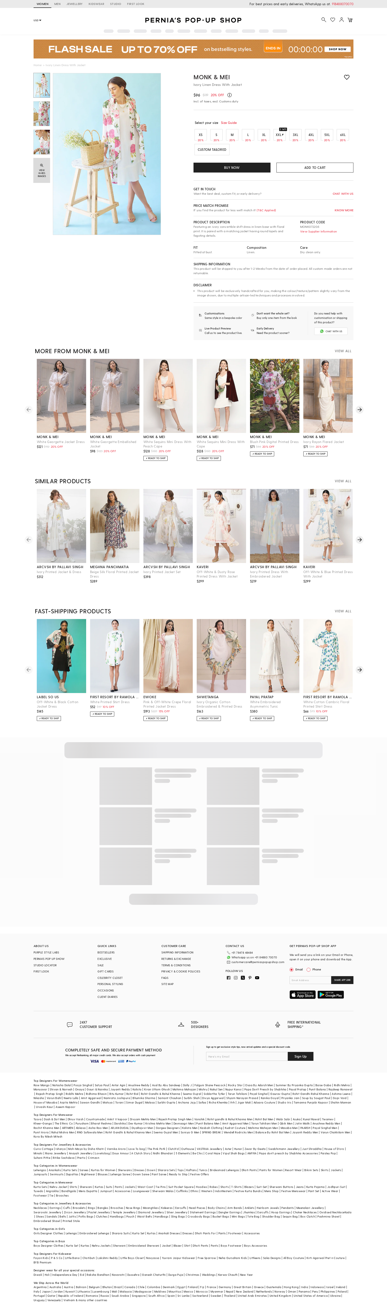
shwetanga (208, 701)
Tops (180, 1174)
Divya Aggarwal (213, 1102)
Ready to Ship (178, 1178)
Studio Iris (284, 1106)
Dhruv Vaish (75, 1123)
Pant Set (313, 1195)
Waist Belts (144, 1220)
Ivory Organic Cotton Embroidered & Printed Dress (219, 708)
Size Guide (229, 122)
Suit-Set (261, 1190)
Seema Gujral (192, 1097)
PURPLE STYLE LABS (46, 956)
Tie (51, 1199)
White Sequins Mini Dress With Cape (221, 448)
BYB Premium (42, 1266)
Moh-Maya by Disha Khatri (86, 1153)
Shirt (187, 1249)
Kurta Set (138, 1237)
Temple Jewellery (124, 1216)
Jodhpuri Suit (336, 1190)
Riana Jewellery (55, 1157)
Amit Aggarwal (91, 1102)
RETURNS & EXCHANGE (176, 963)
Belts (62, 1220)
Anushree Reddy (139, 1089)
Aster (228, 1153)
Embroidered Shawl (47, 1224)
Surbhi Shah (192, 1102)
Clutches (101, 1220)
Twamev (327, 1123)
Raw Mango (42, 1089)
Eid (82, 1278)
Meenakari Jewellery (310, 1211)
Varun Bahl (54, 1102)
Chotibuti (88, 1261)
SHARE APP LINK (342, 984)
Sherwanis (125, 1174)
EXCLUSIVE (104, 963)
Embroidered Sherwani (143, 1249)
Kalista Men (189, 1131)
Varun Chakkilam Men (335, 1136)
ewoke (149, 701)
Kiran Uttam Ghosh (157, 1093)
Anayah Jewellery (81, 1157)
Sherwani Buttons (281, 1190)
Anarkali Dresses (169, 1237)
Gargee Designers (168, 1131)
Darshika (120, 1127)
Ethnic (195, 1195)
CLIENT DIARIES (107, 1001)
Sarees (83, 1174)
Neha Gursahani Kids (233, 1261)
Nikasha (39, 1102)
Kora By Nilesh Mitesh (48, 1140)
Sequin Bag (290, 1220)
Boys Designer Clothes (48, 1249)
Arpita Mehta (68, 1106)
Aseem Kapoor (65, 1110)
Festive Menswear (293, 1195)
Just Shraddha (312, 1153)
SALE (100, 969)
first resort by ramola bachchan (114, 701)
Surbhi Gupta (166, 1106)
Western (206, 1195)
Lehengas (40, 1174)
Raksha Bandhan (98, 1278)
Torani (119, 1106)
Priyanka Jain (290, 1102)
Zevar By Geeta (255, 1153)
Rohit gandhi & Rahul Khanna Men (229, 1123)
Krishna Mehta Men (158, 1127)
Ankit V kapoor (117, 1123)
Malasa (150, 1106)
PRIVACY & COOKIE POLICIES (180, 975)
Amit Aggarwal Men (235, 1127)
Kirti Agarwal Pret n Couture (326, 1261)
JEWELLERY (74, 3)
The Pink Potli (156, 1153)
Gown (151, 1174)
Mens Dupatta (88, 1195)
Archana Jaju (187, 1106)
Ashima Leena (341, 1097)
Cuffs (66, 1211)
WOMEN (42, 3)
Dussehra (133, 1278)
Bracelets (79, 1211)
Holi (47, 1278)
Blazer (178, 1249)
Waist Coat (145, 1190)
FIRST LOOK (135, 3)
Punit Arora (41, 1136)
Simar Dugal (134, 1106)
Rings (91, 1211)
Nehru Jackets (101, 1249)
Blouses (103, 1178)
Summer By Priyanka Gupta (294, 1089)
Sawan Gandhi (90, 1106)
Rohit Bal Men (264, 1123)
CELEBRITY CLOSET (110, 982)
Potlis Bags (85, 1220)
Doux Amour (120, 1157)
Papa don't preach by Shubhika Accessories (288, 1157)
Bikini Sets (311, 1174)
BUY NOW (232, 167)
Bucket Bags (221, 1220)
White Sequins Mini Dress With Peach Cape (167, 448)
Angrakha (52, 1195)
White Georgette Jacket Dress (61, 446)
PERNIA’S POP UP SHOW (49, 963)
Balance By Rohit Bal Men (272, 1136)
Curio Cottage (43, 1153)
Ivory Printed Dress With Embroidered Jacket (269, 578)
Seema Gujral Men (166, 1136)
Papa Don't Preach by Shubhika (265, 1093)
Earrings (55, 1211)
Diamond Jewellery (151, 1216)
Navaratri (118, 1278)
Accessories (122, 1195)
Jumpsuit (106, 1195)
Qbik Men (286, 1127)
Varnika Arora (116, 1153)
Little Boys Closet (132, 1261)
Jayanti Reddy (120, 1093)
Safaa (202, 1106)
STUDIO (115, 3)
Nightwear (88, 1178)
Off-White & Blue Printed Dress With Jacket (328, 578)
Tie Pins (160, 1190)
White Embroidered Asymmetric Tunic (265, 708)
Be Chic (198, 1157)
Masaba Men (289, 1131)
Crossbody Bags (199, 1220)
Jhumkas (249, 1216)
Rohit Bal (132, 1097)
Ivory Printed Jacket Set (162, 576)
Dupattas (72, 1178)
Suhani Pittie (42, 1161)
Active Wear (330, 1195)
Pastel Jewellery (99, 1216)
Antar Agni (119, 1089)
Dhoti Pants (249, 1174)
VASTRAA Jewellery (209, 1153)
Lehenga (71, 1237)
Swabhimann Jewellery (284, 1153)
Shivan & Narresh (61, 1093)
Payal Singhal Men (325, 1131)
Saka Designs (272, 1261)
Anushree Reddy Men (326, 1127)
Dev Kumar (135, 1127)
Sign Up (300, 1060)
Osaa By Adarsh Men (259, 1089)
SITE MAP (167, 988)
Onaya (79, 1093)
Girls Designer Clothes (48, 1237)
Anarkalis (55, 1174)
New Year (246, 1278)
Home (38, 65)
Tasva (37, 1123)
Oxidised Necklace (332, 1216)
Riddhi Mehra (74, 1097)
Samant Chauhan (169, 1102)
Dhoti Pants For (205, 1237)
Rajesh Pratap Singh (49, 1097)
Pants (118, 1190)
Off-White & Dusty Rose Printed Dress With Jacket (217, 578)
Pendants (287, 1211)
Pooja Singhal (83, 1089)
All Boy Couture (293, 1261)
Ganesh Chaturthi (154, 1278)
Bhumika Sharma (144, 1102)
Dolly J (187, 1089)
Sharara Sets (166, 1174)
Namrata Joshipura (117, 1102)
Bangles (102, 1211)
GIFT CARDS (105, 975)
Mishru (203, 1093)
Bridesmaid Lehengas (224, 1174)
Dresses (139, 1174)
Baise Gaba (323, 1089)
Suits (109, 1190)
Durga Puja (175, 1278)
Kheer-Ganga (43, 1127)
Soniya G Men (190, 1136)
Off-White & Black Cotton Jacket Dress (57, 708)
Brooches (62, 1199)
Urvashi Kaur (44, 1110)
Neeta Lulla (71, 1102)
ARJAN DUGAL (120, 1131)
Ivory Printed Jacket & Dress (59, 576)
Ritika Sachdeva (64, 1161)
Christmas (192, 1278)
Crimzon (93, 1161)
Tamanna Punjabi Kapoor (311, 1106)
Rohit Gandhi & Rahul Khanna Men (128, 1136)
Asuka (297, 1123)
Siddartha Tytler (214, 1097)
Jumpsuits (40, 1178)
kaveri (203, 571)
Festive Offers (199, 1178)
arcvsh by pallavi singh (60, 571)
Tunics (203, 1174)
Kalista (137, 1093)
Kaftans (191, 1174)
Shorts (224, 1190)
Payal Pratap (298, 1093)
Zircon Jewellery (75, 1216)
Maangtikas (151, 1211)
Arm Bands (234, 1211)
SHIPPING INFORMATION (177, 956)
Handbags (117, 1220)
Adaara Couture (264, 1106)
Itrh (232, 1106)
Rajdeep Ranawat (341, 1093)
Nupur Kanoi (233, 1093)
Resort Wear (293, 1174)
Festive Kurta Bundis (248, 1195)
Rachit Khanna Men (46, 1131)
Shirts (73, 1190)
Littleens (255, 1261)
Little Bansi (72, 1261)
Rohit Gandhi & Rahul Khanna (160, 1097)
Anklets (249, 1211)
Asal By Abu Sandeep (166, 1089)
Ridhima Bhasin (96, 1097)
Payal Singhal (259, 1097)
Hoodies (201, 1190)
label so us (48, 701)
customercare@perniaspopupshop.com (252, 965)
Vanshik (199, 1123)
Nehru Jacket (58, 1190)
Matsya (108, 1106)
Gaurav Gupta (280, 1097)
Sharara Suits (121, 1237)
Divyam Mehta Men (143, 1123)
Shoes (40, 1220)
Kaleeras (167, 1211)
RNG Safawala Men (90, 1136)
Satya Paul (102, 1089)
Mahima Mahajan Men (263, 1131)
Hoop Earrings (280, 1216)
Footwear (40, 1199)
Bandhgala (68, 1195)
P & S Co (56, 1261)
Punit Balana (317, 1093)
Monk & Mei (212, 76)
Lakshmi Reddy (107, 1261)
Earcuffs (180, 1211)
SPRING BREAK (211, 1136)
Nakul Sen (216, 1093)
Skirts (324, 1174)
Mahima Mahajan (184, 1093)
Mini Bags (238, 1220)
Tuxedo (38, 1195)
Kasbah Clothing (211, 1131)
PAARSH (305, 1131)
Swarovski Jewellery (47, 1216)
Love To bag (136, 1153)
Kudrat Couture (235, 1131)
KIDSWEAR (96, 3)
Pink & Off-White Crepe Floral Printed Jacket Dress (167, 708)
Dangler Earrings (229, 1216)
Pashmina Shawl (328, 1220)
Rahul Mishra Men (63, 1136)
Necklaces (40, 1211)
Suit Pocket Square (181, 1190)
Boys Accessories (255, 1249)
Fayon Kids (41, 1261)
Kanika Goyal (270, 1102)
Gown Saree (141, 1178)
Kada (348, 1216)
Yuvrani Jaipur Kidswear (178, 1261)
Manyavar (40, 1093)
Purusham (82, 1127)
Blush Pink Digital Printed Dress (274, 446)
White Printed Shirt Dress (110, 706)
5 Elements (183, 1157)
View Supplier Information (318, 231)
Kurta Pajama (315, 1190)
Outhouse (187, 1153)
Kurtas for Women (103, 1174)
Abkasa (81, 1131)
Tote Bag (253, 1220)
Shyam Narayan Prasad (242, 1102)
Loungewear (141, 1195)
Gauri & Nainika (97, 1093)
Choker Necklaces (305, 1216)
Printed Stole (71, 1224)
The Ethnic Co (64, 1127)
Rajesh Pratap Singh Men (175, 1123)
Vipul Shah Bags (234, 1157)
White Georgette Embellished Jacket (113, 448)
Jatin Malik (302, 1127)
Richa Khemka (218, 1106)
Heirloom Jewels (268, 1211)
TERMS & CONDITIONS (176, 969)
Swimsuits (57, 1178)
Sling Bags (178, 1220)
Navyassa (152, 1261)
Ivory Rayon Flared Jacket (323, 446)
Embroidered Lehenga (94, 1237)
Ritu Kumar (116, 1097)
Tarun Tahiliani (237, 1097)
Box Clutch (307, 1220)
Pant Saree (159, 1178)
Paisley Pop (328, 1157)
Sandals (51, 1220)
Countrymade (95, 1123)
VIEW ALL (343, 355)
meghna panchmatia (109, 571)
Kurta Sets (70, 1174)
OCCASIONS (105, 994)
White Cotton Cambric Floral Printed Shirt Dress (326, 708)
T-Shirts (236, 1190)
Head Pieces (197, 1211)
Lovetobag (102, 1157)
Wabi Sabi (283, 1123)
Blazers (249, 1190)
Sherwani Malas (163, 1195)
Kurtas (99, 1190)
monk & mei (47, 441)
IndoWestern (223, 1195)
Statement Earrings (203, 1216)
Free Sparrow (207, 1261)
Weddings (208, 1278)
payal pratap (262, 701)
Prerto (81, 1161)
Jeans (300, 1190)
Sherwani (86, 1190)
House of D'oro (334, 1153)
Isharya (61, 1153)
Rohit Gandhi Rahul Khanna (310, 1097)
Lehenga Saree (120, 1178)
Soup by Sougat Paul (316, 1102)
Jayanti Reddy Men (305, 1136)
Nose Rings (133, 1211)
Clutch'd (173, 1153)
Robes (214, 1190)
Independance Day (64, 1278)
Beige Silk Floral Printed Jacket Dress (114, 578)
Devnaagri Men (184, 1127)
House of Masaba (45, 1106)
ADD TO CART (315, 167)
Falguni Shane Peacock (210, 1089)
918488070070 (342, 4)
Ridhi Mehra (342, 1089)
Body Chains (216, 1211)
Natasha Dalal (61, 1089)
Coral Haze (212, 1157)
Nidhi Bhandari (163, 1157)
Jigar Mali (244, 1106)
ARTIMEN (67, 1131)
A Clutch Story (141, 1157)
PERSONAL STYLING (110, 988)
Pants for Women (271, 1174)
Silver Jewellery (177, 1216)
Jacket (166, 1249)
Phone (316, 973)
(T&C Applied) (266, 210)
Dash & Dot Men (54, 1123)
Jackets (336, 1174)
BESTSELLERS (106, 956)
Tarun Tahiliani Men (264, 1127)
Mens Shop (271, 1195)
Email (296, 973)
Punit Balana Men (207, 1127)
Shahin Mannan (340, 1106)
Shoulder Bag (271, 1220)
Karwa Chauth (228, 1278)
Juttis (72, 1220)
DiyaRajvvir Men (142, 1131)
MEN (57, 3)
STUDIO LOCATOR (45, 969)
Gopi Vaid (340, 1102)
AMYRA (252, 1157)
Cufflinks (182, 1195)
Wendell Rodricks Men (238, 1136)
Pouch (130, 1220)
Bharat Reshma (101, 1127)
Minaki (38, 1157)
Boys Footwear (231, 1249)
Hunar (238, 1153)
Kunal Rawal (311, 1123)
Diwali (38, 1278)
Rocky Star (235, 1089)
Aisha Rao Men (98, 1131)
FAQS (164, 982)
